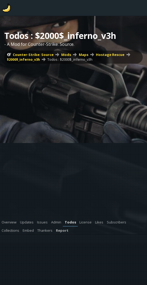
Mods (66, 54)
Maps (83, 54)
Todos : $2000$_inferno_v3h (69, 59)
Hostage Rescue (110, 54)
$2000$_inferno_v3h (23, 59)
